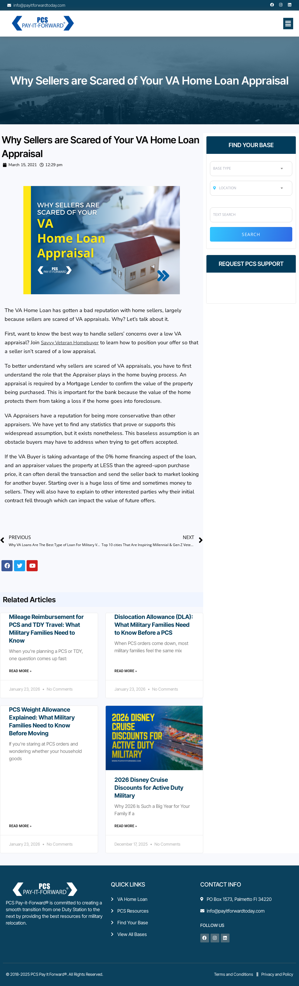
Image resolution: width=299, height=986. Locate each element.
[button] (288, 23)
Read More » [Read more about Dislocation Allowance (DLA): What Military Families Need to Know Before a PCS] (125, 671)
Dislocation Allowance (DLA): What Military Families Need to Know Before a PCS (153, 624)
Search (251, 234)
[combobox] (251, 168)
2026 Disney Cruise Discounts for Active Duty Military (148, 787)
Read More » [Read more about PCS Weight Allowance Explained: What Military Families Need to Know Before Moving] (20, 826)
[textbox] (251, 168)
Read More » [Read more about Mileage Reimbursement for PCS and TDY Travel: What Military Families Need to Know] (20, 671)
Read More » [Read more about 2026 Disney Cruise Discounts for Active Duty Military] (125, 826)
